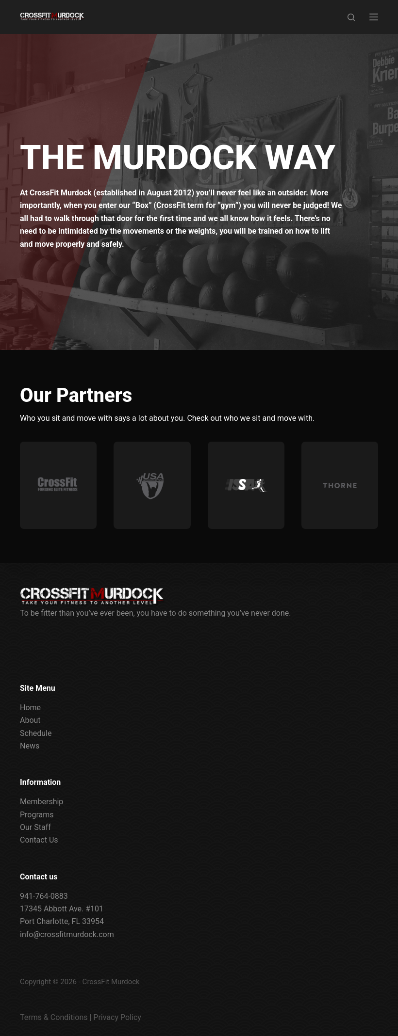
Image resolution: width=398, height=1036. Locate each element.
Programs (37, 814)
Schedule (35, 733)
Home (30, 707)
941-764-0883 (44, 896)
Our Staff (35, 827)
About (30, 720)
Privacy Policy (117, 1017)
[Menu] (373, 17)
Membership (41, 801)
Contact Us (39, 840)
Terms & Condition (51, 1017)
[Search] (351, 17)
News (29, 745)
